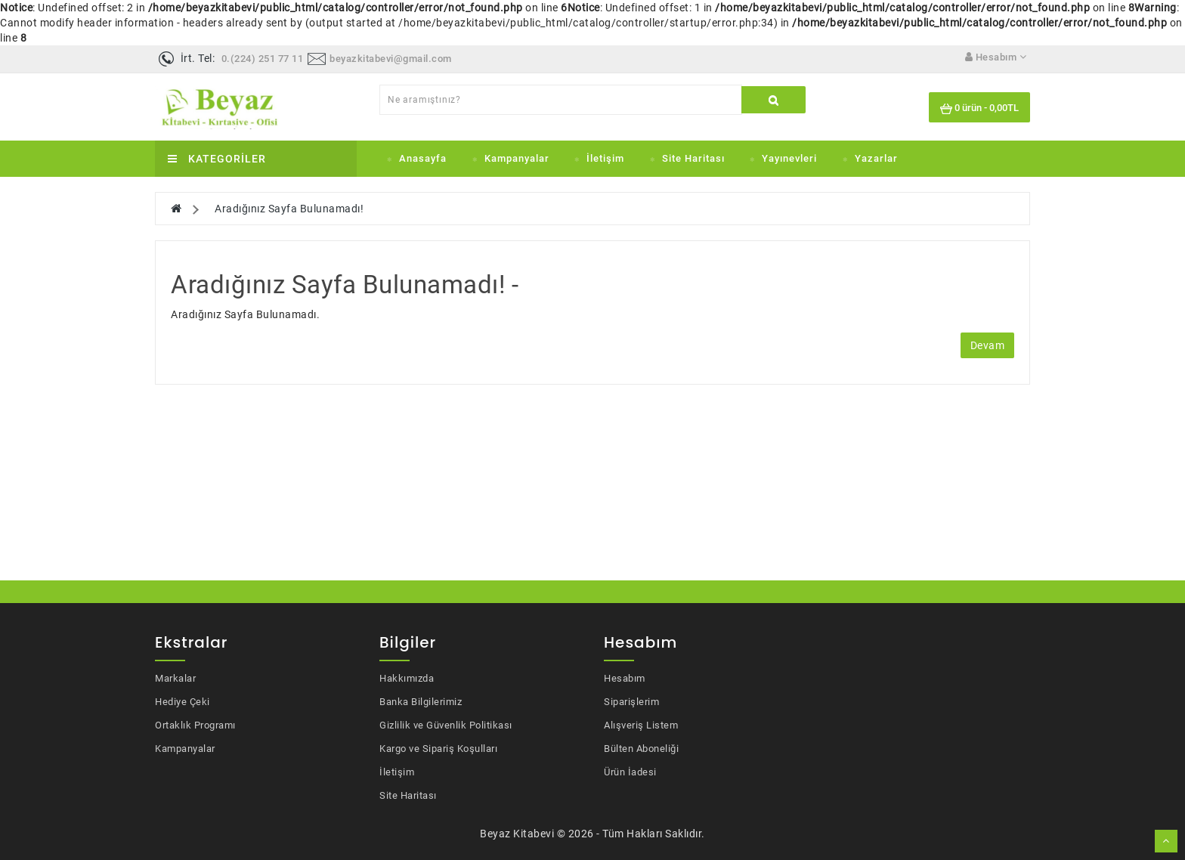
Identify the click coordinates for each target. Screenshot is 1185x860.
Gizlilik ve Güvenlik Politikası (445, 725)
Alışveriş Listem (641, 725)
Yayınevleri (789, 158)
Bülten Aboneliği (641, 748)
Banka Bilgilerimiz (420, 701)
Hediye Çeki (182, 701)
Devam (987, 345)
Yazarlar (876, 158)
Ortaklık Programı (195, 725)
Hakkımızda (406, 678)
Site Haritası (693, 158)
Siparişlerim (631, 701)
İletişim (605, 158)
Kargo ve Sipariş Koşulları (438, 748)
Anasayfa (423, 158)
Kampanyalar (516, 158)
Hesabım (624, 678)
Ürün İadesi (630, 772)
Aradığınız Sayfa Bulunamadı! (289, 209)
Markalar (175, 678)
